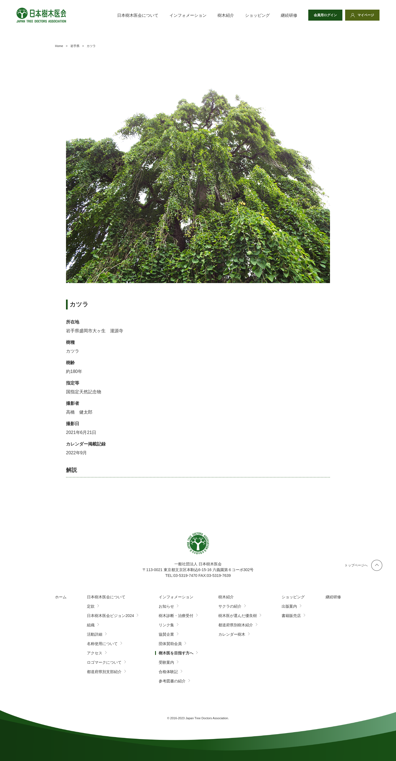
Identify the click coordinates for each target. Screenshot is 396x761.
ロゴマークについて (104, 662)
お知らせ (166, 606)
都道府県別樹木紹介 (235, 625)
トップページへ (356, 565)
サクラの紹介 (229, 606)
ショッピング (257, 15)
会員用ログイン (325, 15)
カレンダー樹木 (231, 634)
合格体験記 (168, 671)
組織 (91, 625)
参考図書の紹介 (172, 681)
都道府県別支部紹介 (104, 671)
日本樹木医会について (137, 15)
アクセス (94, 653)
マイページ (366, 15)
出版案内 (289, 606)
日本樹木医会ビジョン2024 (110, 615)
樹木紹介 (226, 15)
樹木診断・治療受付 (176, 615)
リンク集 (166, 625)
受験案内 (166, 662)
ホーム (61, 597)
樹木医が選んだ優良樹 (237, 615)
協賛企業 (166, 634)
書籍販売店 (291, 615)
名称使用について (102, 643)
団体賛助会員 (170, 643)
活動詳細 (94, 634)
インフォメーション (188, 15)
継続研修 (289, 15)
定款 (91, 606)
